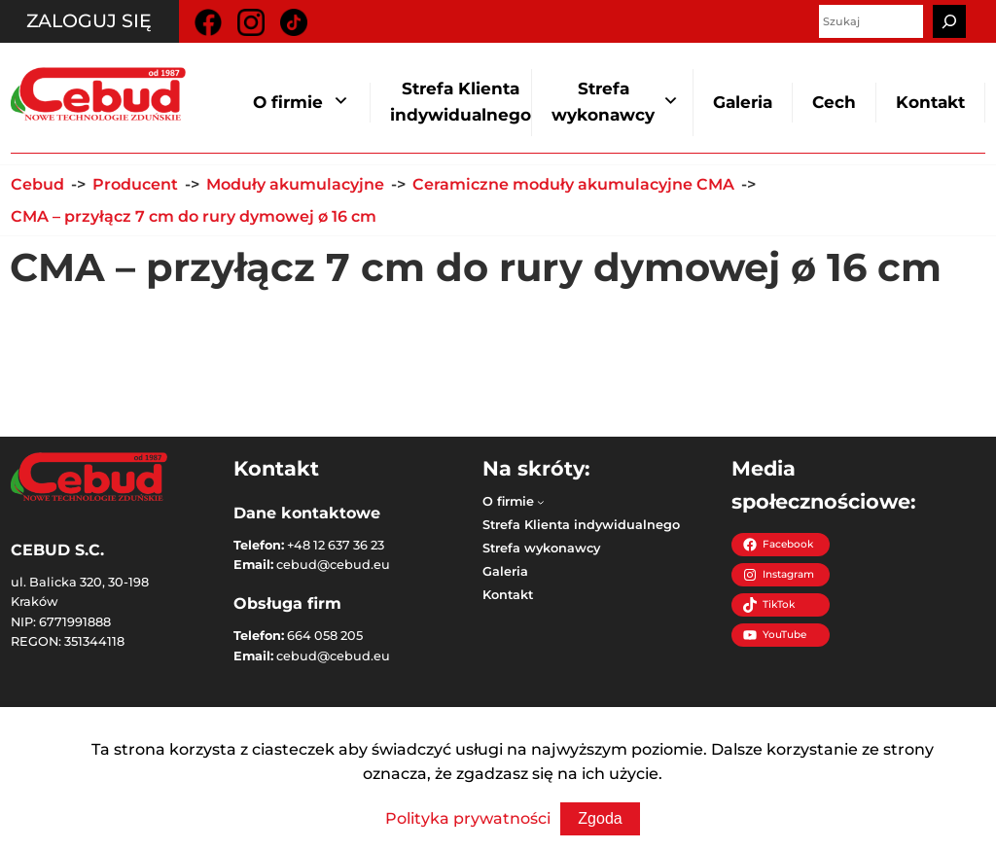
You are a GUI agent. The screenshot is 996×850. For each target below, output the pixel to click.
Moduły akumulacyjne (295, 184)
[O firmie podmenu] (541, 502)
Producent (135, 184)
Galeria (742, 102)
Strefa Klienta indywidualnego (460, 101)
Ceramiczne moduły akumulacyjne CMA (573, 184)
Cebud (37, 184)
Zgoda (600, 818)
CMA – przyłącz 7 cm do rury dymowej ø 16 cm (193, 216)
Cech (834, 102)
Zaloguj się (89, 21)
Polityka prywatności (468, 818)
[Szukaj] (949, 21)
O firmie (288, 102)
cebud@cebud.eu (333, 564)
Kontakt (930, 102)
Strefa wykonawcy (603, 101)
